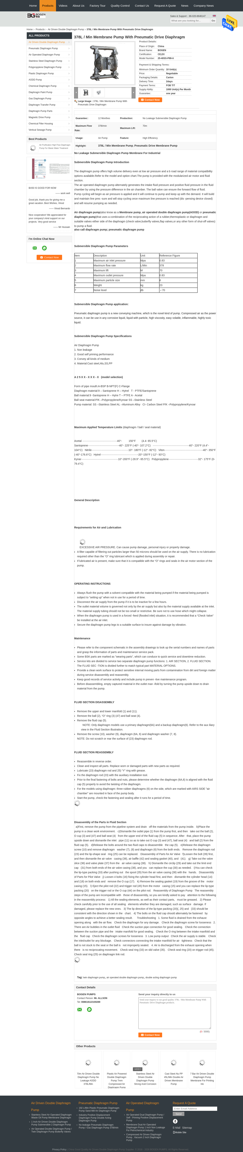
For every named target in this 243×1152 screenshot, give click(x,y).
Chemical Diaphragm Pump (43, 86)
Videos (63, 5)
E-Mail (176, 1127)
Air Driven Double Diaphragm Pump (66, 29)
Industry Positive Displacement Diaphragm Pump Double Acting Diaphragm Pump (95, 1118)
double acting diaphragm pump (161, 977)
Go (213, 20)
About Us (78, 5)
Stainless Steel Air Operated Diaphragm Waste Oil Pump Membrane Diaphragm (51, 1116)
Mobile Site (179, 1132)
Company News (204, 5)
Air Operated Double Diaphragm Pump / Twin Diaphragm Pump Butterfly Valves (51, 1130)
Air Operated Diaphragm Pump (44, 54)
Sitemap (187, 1127)
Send (178, 1114)
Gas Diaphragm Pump (40, 98)
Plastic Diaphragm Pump (41, 73)
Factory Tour (98, 5)
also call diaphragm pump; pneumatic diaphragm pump (109, 229)
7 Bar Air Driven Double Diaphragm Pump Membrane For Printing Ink (202, 1078)
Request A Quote (165, 5)
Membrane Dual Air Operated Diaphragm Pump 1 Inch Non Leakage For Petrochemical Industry (145, 1127)
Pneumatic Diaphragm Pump (43, 48)
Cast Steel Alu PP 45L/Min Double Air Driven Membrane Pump (173, 1078)
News (184, 5)
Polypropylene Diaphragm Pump (45, 67)
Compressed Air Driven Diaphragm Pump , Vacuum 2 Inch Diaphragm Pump (143, 1137)
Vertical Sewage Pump (40, 130)
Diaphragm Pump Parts (40, 111)
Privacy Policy (59, 1149)
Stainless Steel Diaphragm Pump (45, 61)
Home (33, 5)
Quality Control (120, 5)
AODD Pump (35, 79)
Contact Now (152, 99)
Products (47, 5)
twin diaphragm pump (94, 977)
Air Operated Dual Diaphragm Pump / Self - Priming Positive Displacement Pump (145, 1117)
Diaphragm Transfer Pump (42, 104)
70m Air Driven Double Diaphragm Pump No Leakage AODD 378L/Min (88, 1078)
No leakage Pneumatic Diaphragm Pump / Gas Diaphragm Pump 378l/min (98, 1126)
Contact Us (142, 5)
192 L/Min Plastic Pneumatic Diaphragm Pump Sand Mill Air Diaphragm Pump (99, 1109)
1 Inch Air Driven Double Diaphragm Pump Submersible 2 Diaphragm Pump (51, 1123)
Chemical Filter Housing (41, 123)
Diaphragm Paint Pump (40, 92)
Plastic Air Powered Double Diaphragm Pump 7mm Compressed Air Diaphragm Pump (116, 1080)
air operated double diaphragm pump (125, 977)
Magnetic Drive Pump (39, 117)
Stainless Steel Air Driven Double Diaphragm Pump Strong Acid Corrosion (145, 1078)
